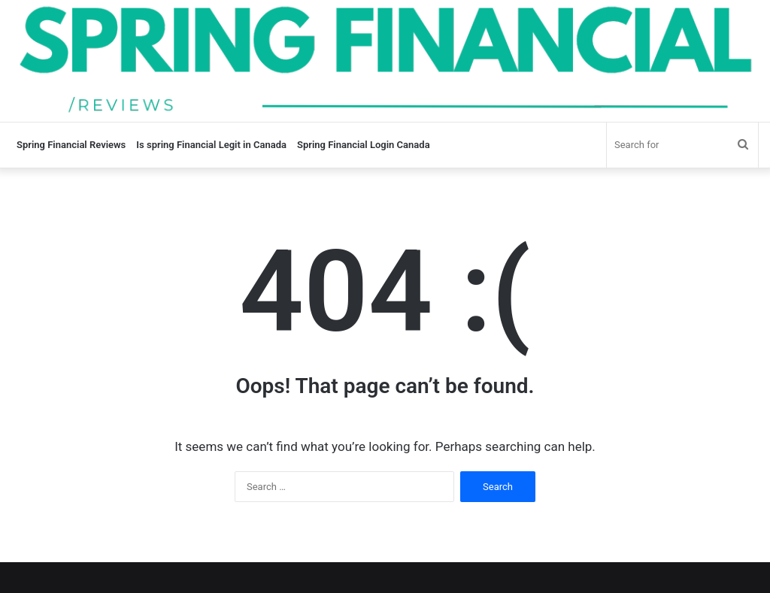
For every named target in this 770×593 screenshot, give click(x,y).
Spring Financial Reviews (71, 144)
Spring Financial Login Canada (363, 144)
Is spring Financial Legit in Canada (211, 144)
